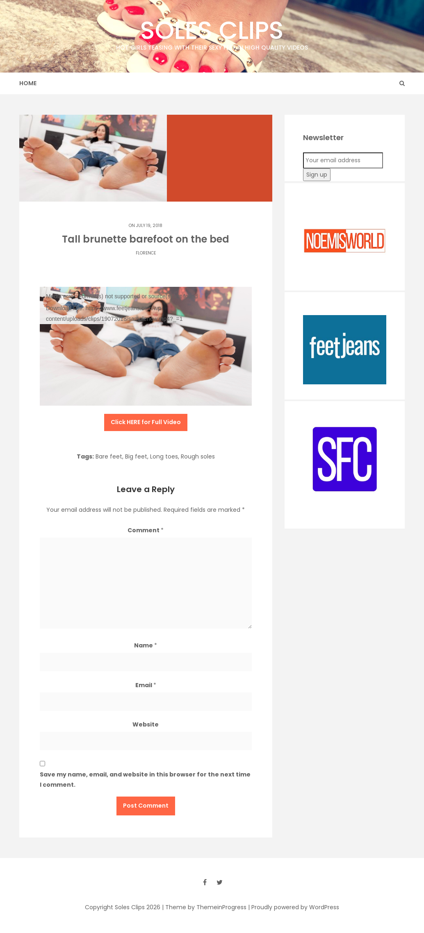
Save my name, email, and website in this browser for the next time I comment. (145, 779)
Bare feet (109, 456)
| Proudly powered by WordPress (293, 907)
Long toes (164, 456)
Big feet (136, 456)
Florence (146, 253)
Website (145, 724)
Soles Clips (212, 32)
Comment (146, 530)
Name (145, 645)
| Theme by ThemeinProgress (204, 907)
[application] (146, 346)
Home (27, 83)
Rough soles (198, 456)
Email (145, 685)
